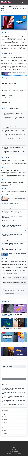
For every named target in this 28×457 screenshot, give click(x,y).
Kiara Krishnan (10, 12)
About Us (14, 443)
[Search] (23, 2)
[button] (14, 32)
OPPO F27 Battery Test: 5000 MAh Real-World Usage (12, 328)
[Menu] (25, 2)
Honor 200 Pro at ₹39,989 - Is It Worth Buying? (16, 198)
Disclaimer (14, 449)
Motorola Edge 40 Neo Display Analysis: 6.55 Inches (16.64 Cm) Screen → (14, 283)
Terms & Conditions (14, 451)
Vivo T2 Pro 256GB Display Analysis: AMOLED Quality (12, 357)
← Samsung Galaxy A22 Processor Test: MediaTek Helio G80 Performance (13, 278)
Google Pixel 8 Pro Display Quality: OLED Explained (12, 314)
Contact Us (14, 445)
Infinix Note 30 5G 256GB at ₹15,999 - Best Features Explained (14, 342)
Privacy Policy (14, 447)
